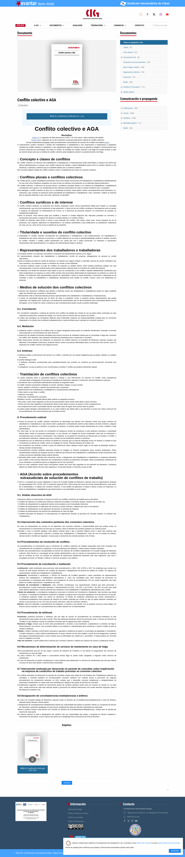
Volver (67, 783)
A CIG (37, 25)
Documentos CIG (131, 57)
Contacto (139, 25)
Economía (129, 77)
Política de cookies (75, 817)
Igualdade (77, 25)
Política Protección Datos (78, 813)
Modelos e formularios (134, 87)
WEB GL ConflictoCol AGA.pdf (32, 769)
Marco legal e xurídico (133, 67)
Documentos (57, 25)
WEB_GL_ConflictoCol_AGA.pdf (67, 116)
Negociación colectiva (133, 72)
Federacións (98, 25)
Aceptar (175, 851)
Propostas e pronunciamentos (136, 62)
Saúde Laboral (128, 92)
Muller (127, 82)
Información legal (75, 809)
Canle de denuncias (76, 821)
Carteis (128, 113)
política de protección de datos (169, 843)
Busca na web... (160, 25)
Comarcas (120, 25)
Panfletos (129, 118)
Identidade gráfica (132, 123)
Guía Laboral (130, 52)
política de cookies (143, 843)
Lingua (127, 47)
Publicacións (130, 108)
